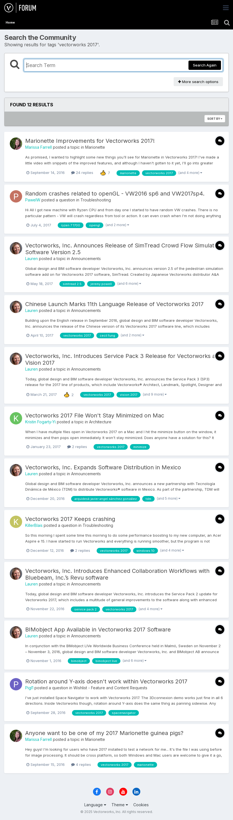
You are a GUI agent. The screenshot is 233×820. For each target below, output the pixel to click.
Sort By (214, 118)
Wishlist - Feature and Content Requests (110, 687)
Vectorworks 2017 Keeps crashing (70, 519)
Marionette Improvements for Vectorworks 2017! (90, 140)
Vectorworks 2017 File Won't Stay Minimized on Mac (94, 415)
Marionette (95, 147)
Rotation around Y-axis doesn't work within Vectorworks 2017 (106, 681)
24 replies (82, 172)
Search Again (204, 65)
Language (95, 804)
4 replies (81, 764)
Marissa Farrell (38, 147)
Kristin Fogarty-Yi (40, 421)
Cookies (141, 804)
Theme (119, 804)
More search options (198, 81)
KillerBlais (34, 525)
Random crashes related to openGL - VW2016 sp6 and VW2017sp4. (114, 193)
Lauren (31, 258)
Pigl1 (29, 687)
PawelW (32, 199)
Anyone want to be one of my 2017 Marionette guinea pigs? (104, 733)
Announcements (86, 258)
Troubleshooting (95, 199)
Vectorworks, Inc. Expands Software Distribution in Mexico (103, 467)
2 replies (77, 446)
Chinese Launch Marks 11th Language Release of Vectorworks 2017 (114, 304)
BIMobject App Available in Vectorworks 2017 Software (98, 629)
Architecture (100, 421)
